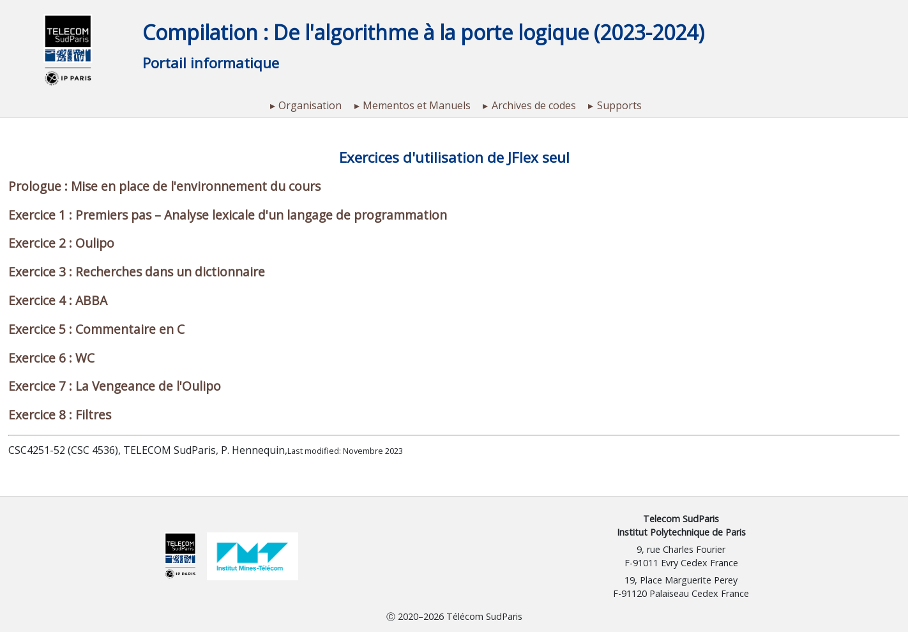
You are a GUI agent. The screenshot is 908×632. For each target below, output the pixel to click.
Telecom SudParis (681, 519)
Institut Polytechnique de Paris (681, 532)
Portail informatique (210, 63)
